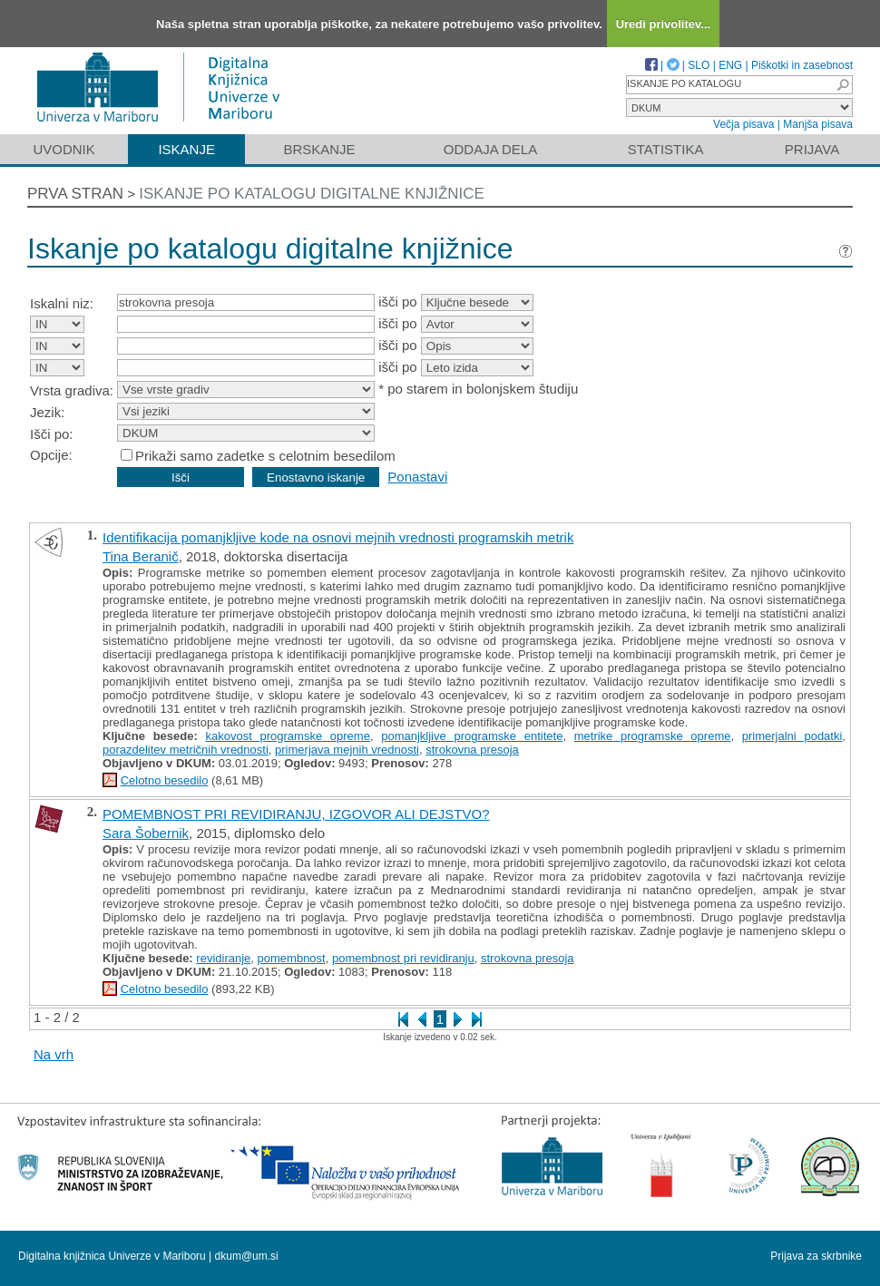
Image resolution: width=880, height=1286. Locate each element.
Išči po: (51, 434)
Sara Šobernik (146, 833)
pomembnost (292, 958)
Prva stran (75, 193)
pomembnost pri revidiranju (403, 958)
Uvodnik (63, 149)
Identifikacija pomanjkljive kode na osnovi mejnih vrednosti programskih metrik (338, 537)
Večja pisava (743, 124)
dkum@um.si (247, 1256)
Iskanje (186, 149)
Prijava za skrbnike (816, 1256)
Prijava (812, 149)
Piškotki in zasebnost (802, 65)
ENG (730, 65)
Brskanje (319, 149)
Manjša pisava (818, 124)
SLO (698, 65)
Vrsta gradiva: (71, 390)
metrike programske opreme (652, 736)
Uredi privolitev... (663, 24)
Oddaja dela (490, 149)
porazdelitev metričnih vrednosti (186, 749)
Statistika (666, 149)
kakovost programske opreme (287, 736)
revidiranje (223, 958)
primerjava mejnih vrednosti (347, 749)
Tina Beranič (141, 556)
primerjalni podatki (792, 736)
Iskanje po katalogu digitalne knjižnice (311, 193)
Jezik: (47, 412)
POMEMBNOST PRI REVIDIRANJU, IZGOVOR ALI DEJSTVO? (296, 814)
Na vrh (53, 1054)
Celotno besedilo (165, 780)
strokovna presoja (472, 749)
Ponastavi (417, 476)
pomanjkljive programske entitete (471, 736)
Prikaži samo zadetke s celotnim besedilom (265, 455)
